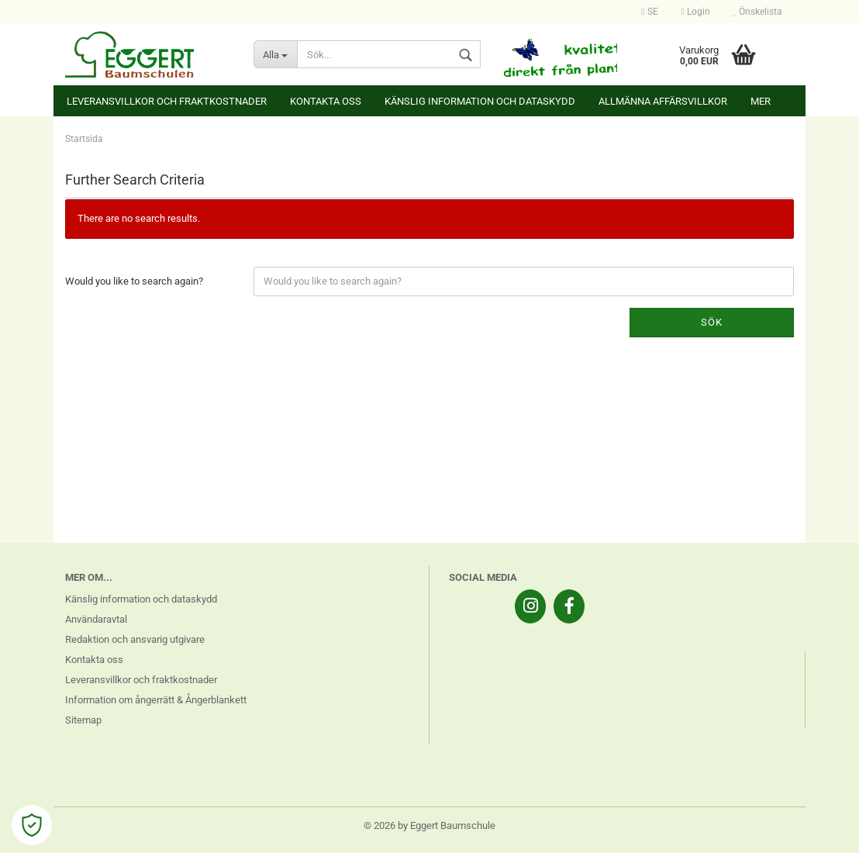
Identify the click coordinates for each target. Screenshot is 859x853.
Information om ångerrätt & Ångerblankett (156, 700)
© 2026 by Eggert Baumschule (429, 825)
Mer (760, 101)
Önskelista (757, 11)
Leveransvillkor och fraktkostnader (167, 101)
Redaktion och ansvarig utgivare (135, 639)
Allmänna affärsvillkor (663, 101)
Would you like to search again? (134, 281)
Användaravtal (96, 619)
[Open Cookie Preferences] (32, 825)
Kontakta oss (325, 101)
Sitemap (83, 720)
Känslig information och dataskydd (480, 101)
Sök (712, 322)
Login (695, 11)
